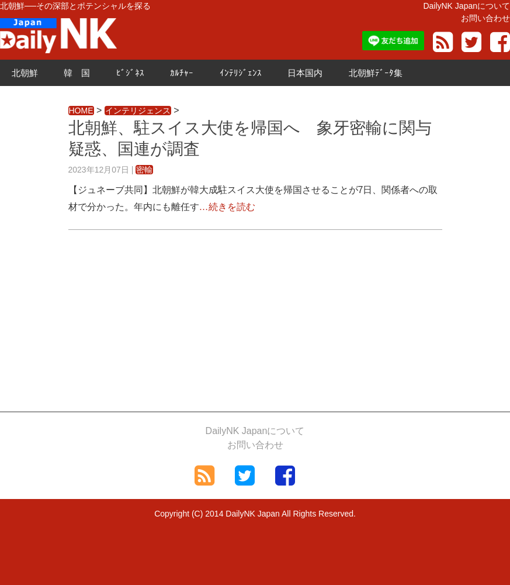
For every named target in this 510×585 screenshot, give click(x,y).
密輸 (144, 169)
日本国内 (304, 73)
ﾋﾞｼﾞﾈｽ (130, 73)
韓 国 (77, 73)
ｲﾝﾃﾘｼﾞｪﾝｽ (241, 73)
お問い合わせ (485, 18)
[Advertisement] (255, 329)
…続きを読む (227, 207)
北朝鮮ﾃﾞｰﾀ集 (376, 73)
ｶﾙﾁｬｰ (181, 73)
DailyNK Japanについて (466, 6)
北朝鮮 (25, 73)
